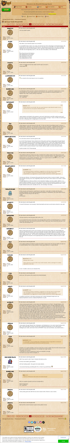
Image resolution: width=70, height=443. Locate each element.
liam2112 (10, 63)
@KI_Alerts (48, 9)
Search (24, 16)
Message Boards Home (8, 19)
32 (38, 24)
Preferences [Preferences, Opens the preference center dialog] (63, 437)
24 (17, 24)
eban (10, 242)
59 (47, 24)
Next (53, 24)
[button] (20, 428)
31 (35, 24)
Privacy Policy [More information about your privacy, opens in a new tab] (28, 441)
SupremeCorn (10, 215)
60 (49, 24)
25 (19, 24)
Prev (9, 24)
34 (43, 24)
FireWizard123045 (10, 137)
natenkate (10, 302)
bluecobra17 (10, 229)
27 (25, 24)
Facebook (55, 9)
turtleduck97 (10, 102)
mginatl (10, 286)
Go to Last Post (58, 24)
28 (27, 24)
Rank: (4, 37)
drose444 (10, 390)
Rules (47, 16)
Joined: (5, 38)
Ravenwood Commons (20, 19)
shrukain (10, 323)
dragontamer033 (10, 166)
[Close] (68, 439)
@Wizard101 (41, 9)
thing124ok (10, 153)
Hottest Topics (41, 16)
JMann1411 (10, 202)
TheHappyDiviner (10, 189)
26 (22, 24)
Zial (10, 123)
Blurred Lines (10, 89)
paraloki (10, 255)
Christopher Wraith (10, 357)
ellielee (10, 42)
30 (32, 24)
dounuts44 (10, 28)
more (62, 105)
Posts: (4, 39)
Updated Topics (31, 16)
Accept (63, 441)
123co (10, 336)
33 (40, 24)
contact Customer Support (48, 11)
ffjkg (10, 273)
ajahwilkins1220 (10, 76)
